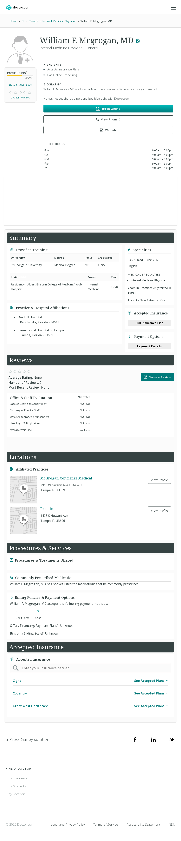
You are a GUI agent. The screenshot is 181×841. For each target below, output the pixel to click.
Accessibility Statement (143, 824)
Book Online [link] (108, 109)
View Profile (159, 480)
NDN (172, 824)
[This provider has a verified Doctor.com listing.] (137, 40)
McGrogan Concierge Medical (66, 478)
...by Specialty (16, 786)
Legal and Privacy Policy (68, 824)
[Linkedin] (153, 739)
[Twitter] (172, 739)
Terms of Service (106, 824)
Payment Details (149, 346)
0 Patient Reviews (20, 97)
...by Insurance (16, 778)
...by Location (15, 794)
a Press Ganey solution (27, 739)
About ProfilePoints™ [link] (20, 85)
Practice (47, 508)
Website (108, 130)
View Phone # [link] (108, 119)
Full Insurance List (149, 323)
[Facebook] (135, 739)
